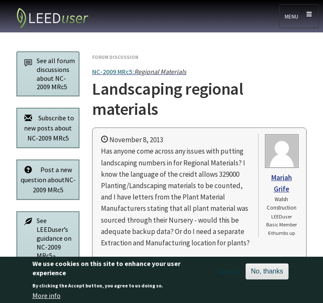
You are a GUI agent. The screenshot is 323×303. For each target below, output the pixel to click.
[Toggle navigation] (299, 16)
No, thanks (267, 274)
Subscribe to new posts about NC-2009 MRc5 (47, 127)
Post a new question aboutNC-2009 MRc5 (48, 179)
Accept (229, 274)
